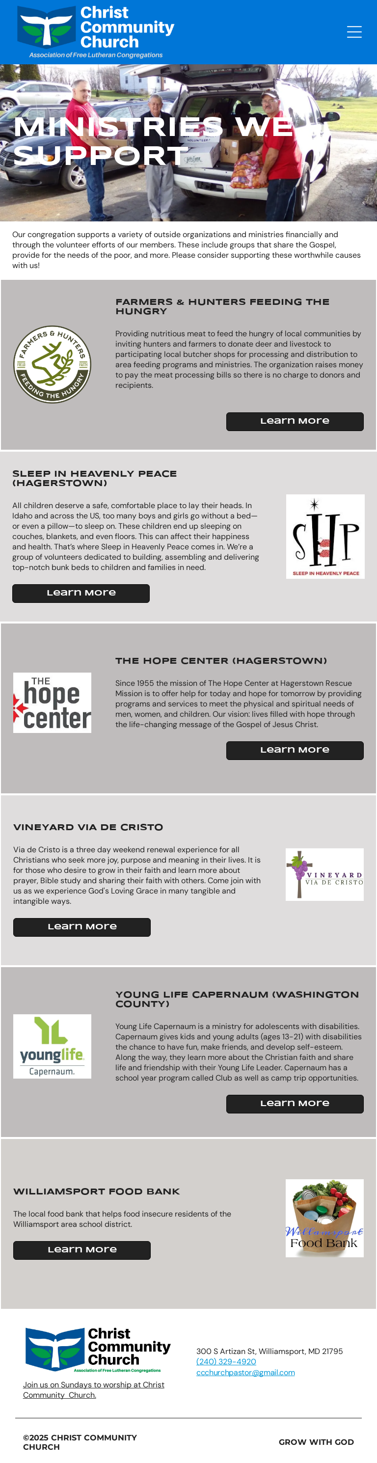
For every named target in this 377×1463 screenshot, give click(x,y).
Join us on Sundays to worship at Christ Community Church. (93, 1390)
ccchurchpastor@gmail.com (245, 1372)
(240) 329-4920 (226, 1361)
